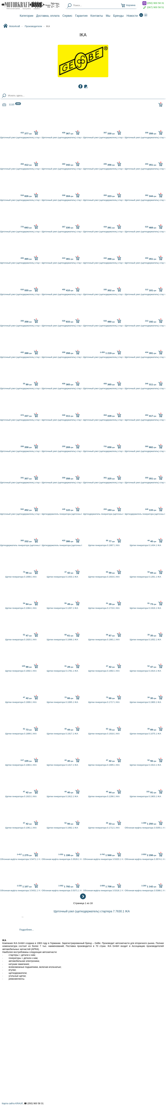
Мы (108, 15)
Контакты (96, 15)
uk (146, 15)
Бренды (118, 15)
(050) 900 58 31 (153, 3)
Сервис (67, 15)
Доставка (47, 15)
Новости (132, 15)
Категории (26, 15)
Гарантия (81, 15)
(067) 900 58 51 (153, 7)
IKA (82, 34)
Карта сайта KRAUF (12, 1103)
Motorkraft (11, 26)
